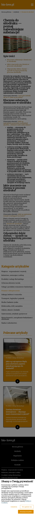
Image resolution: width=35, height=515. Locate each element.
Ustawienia (14, 507)
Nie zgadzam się (27, 507)
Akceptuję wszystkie (26, 511)
